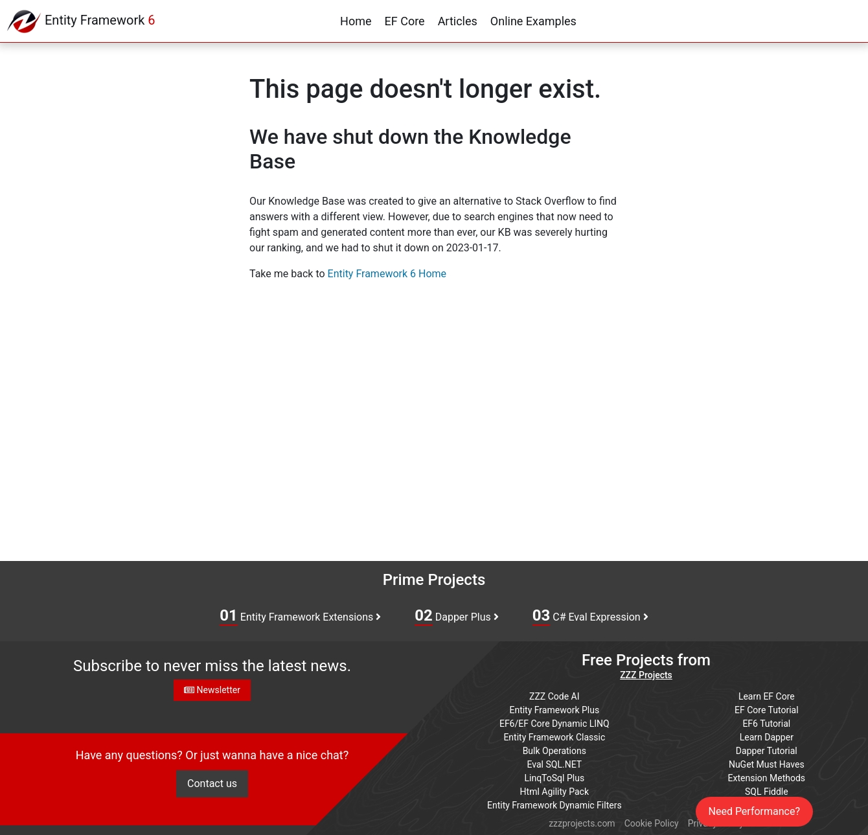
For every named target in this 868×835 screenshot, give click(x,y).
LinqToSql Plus (554, 778)
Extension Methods (767, 778)
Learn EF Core (766, 696)
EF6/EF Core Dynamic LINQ (554, 723)
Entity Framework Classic (554, 737)
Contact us (212, 783)
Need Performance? (755, 811)
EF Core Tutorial (767, 710)
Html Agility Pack (554, 791)
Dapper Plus (457, 616)
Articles (457, 21)
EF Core (405, 21)
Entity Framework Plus (554, 710)
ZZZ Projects (646, 675)
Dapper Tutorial (766, 751)
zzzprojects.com (582, 823)
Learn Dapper (767, 737)
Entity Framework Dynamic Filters (554, 805)
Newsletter (212, 690)
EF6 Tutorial (766, 723)
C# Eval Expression (590, 616)
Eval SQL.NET (554, 764)
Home (355, 21)
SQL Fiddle (766, 791)
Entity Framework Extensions (300, 616)
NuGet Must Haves (767, 764)
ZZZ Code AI (554, 696)
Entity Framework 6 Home (387, 274)
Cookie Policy (651, 823)
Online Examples (533, 21)
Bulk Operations (554, 751)
